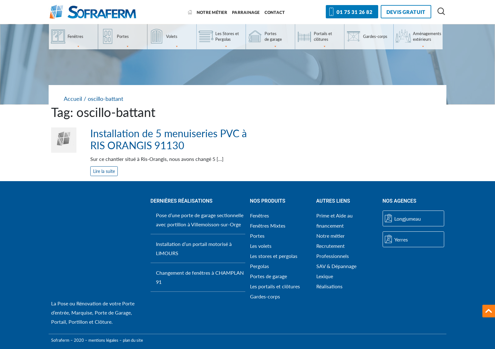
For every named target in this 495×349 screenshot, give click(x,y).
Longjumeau (403, 218)
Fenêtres (75, 41)
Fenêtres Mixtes (267, 226)
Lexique (324, 276)
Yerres (396, 239)
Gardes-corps (375, 36)
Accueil (73, 98)
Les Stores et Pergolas (227, 40)
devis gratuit (406, 12)
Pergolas (259, 266)
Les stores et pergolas (273, 256)
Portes (123, 41)
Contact (275, 12)
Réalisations (329, 286)
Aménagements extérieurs (427, 40)
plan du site (133, 340)
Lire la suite (104, 171)
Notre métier (212, 12)
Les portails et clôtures (275, 286)
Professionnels (332, 256)
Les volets (260, 246)
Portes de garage (273, 40)
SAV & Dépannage (336, 266)
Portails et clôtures (323, 40)
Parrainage (246, 12)
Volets (172, 41)
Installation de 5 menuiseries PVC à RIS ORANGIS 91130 (168, 139)
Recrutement (330, 246)
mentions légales (103, 340)
